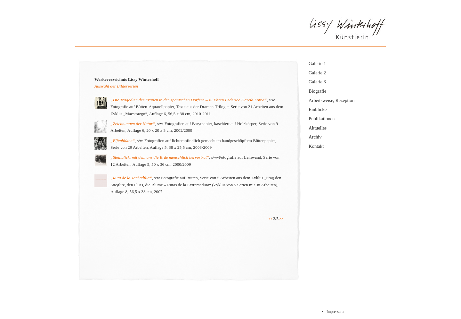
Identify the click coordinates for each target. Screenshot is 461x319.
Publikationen (322, 118)
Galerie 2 (317, 72)
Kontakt (316, 146)
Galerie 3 (317, 81)
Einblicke (318, 109)
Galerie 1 (317, 63)
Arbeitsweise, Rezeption (331, 100)
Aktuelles (318, 127)
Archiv (315, 136)
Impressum (335, 311)
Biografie (317, 91)
